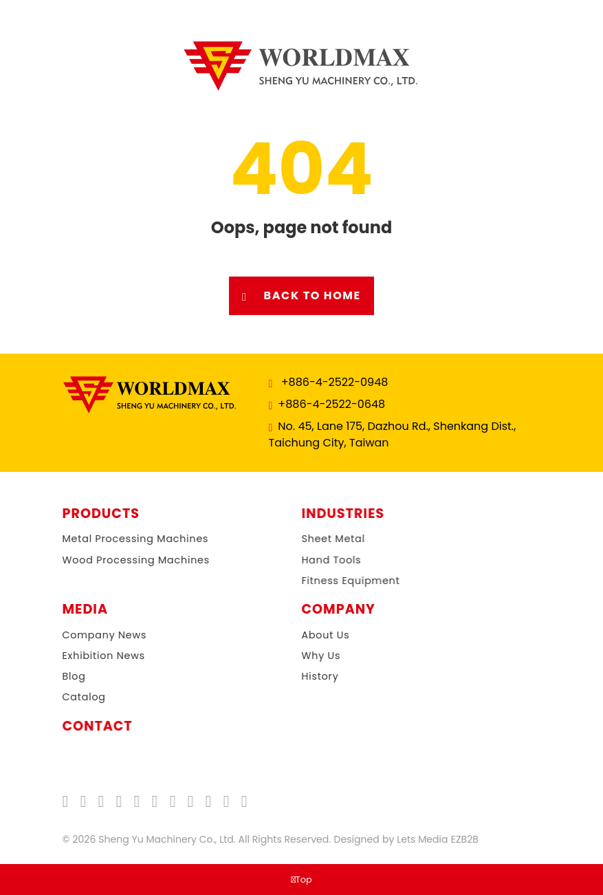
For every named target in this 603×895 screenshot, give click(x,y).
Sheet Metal (325, 539)
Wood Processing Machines (120, 560)
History (304, 676)
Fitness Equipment (343, 580)
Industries (335, 514)
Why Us (305, 655)
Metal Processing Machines (120, 539)
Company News (89, 635)
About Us (310, 635)
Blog (58, 676)
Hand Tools (323, 560)
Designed (348, 839)
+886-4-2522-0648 (330, 404)
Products (92, 514)
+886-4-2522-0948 (333, 382)
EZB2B (457, 839)
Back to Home (301, 296)
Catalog (68, 697)
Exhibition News (88, 655)
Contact (89, 726)
